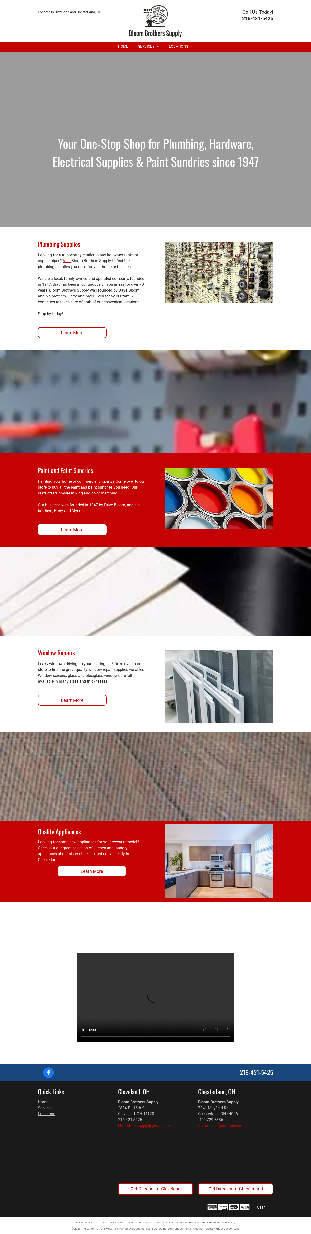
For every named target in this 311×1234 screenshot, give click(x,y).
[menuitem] (123, 46)
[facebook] (48, 1073)
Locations (46, 1113)
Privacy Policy (84, 1222)
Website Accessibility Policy (218, 1222)
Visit (67, 261)
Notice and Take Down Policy (181, 1222)
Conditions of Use (148, 1222)
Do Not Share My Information (116, 1222)
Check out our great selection (63, 848)
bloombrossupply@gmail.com (144, 1125)
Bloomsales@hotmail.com (221, 1125)
